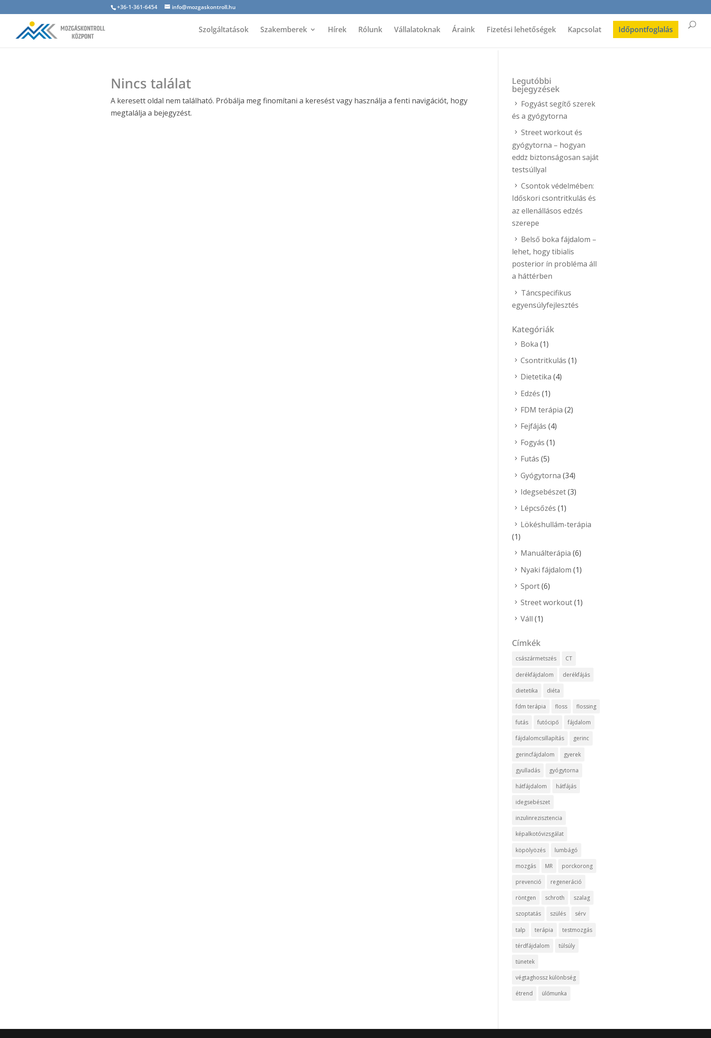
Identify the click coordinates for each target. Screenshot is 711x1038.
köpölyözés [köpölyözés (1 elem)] (530, 850)
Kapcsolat (584, 30)
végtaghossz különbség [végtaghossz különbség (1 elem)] (546, 977)
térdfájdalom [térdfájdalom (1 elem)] (533, 946)
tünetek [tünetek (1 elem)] (525, 961)
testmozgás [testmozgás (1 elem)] (577, 930)
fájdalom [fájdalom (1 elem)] (579, 722)
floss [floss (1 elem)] (561, 706)
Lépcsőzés (538, 508)
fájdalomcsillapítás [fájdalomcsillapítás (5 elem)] (540, 738)
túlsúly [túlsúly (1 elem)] (567, 946)
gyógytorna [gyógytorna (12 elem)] (564, 770)
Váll (527, 619)
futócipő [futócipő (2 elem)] (548, 722)
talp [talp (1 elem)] (521, 930)
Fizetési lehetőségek (521, 30)
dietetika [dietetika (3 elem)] (527, 690)
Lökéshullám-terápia (556, 524)
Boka (529, 344)
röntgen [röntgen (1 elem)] (526, 898)
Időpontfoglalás (645, 29)
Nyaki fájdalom (546, 570)
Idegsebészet (543, 492)
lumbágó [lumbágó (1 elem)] (566, 850)
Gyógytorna (541, 475)
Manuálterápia (546, 553)
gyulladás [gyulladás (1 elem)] (528, 770)
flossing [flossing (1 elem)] (586, 706)
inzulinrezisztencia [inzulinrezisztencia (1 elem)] (539, 818)
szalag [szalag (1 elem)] (582, 898)
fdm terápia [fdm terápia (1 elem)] (531, 706)
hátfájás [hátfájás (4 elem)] (566, 786)
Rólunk (370, 30)
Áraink (463, 30)
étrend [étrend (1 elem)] (524, 993)
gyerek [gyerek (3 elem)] (572, 754)
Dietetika (536, 377)
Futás (530, 459)
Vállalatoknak (417, 30)
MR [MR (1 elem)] (549, 866)
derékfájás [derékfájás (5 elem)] (576, 675)
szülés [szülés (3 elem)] (558, 913)
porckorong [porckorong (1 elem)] (577, 866)
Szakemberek (283, 30)
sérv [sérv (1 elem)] (580, 913)
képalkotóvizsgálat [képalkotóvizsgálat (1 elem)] (540, 834)
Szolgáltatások (223, 30)
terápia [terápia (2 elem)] (544, 930)
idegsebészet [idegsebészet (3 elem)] (533, 802)
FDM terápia (542, 410)
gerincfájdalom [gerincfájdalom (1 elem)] (535, 754)
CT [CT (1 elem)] (568, 658)
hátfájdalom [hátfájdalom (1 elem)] (531, 786)
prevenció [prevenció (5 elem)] (528, 882)
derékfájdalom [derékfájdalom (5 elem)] (535, 675)
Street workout (546, 602)
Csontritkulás (543, 360)
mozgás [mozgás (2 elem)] (526, 866)
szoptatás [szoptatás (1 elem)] (528, 913)
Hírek (337, 30)
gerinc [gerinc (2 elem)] (581, 738)
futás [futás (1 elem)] (522, 722)
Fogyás (533, 442)
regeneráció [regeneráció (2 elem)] (566, 882)
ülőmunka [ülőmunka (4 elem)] (554, 993)
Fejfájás (533, 426)
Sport (530, 586)
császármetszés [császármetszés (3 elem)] (536, 658)
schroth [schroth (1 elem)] (555, 898)
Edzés (530, 393)
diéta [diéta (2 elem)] (553, 690)
